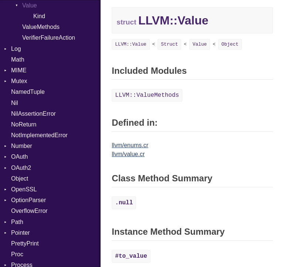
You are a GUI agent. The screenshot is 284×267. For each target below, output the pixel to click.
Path (17, 222)
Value (200, 44)
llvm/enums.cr (130, 145)
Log (16, 49)
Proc (17, 254)
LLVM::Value (130, 44)
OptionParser (28, 200)
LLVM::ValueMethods (147, 95)
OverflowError (29, 211)
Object (19, 178)
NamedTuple (28, 92)
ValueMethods (41, 27)
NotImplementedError (39, 135)
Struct (169, 44)
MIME (19, 70)
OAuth (19, 157)
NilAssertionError (33, 114)
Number (21, 146)
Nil (14, 103)
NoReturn (23, 124)
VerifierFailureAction (48, 37)
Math (17, 59)
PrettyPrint (25, 243)
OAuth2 (21, 168)
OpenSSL (24, 189)
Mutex (19, 81)
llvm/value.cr (128, 154)
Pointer (20, 233)
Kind (39, 16)
